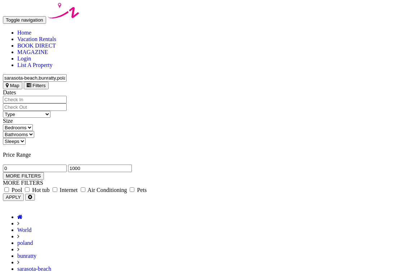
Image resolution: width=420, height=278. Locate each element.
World (24, 230)
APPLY (13, 197)
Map (12, 85)
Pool (13, 190)
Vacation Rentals (36, 39)
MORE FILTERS (23, 176)
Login (24, 58)
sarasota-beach (34, 269)
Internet (65, 190)
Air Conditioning (104, 190)
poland (25, 243)
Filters (36, 85)
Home (24, 33)
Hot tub (37, 190)
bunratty (26, 256)
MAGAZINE (32, 52)
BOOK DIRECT (36, 45)
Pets (138, 190)
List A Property (35, 65)
